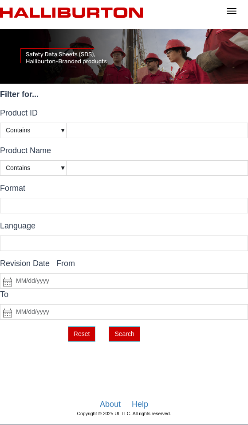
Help (140, 404)
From (65, 263)
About (110, 404)
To (4, 294)
